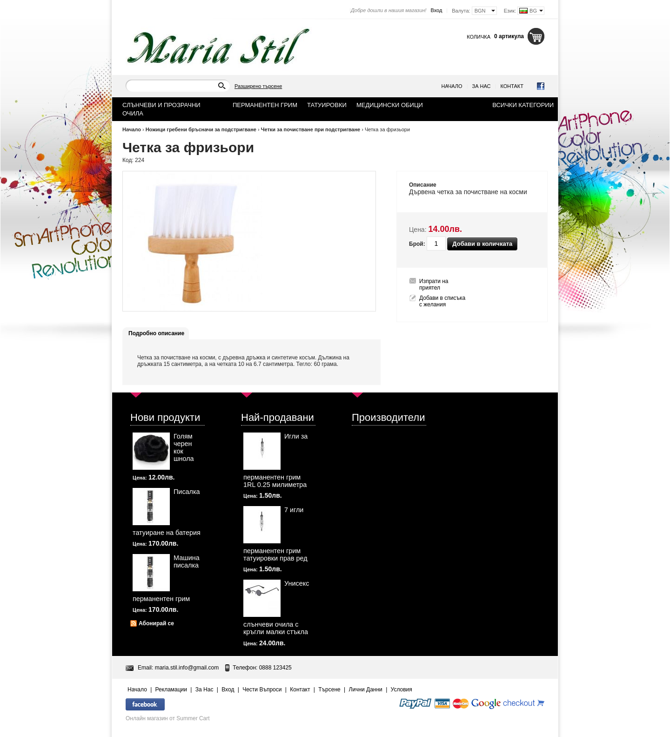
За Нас (481, 86)
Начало (452, 86)
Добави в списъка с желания (442, 301)
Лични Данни (365, 689)
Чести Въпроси (261, 689)
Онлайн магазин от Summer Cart (168, 718)
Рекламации (171, 689)
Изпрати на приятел (434, 284)
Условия (401, 689)
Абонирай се (156, 623)
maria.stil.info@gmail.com (187, 667)
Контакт (511, 86)
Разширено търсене (258, 86)
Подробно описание (156, 333)
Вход (436, 10)
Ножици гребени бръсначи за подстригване (201, 129)
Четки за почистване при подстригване (311, 129)
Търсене (329, 689)
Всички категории (523, 104)
